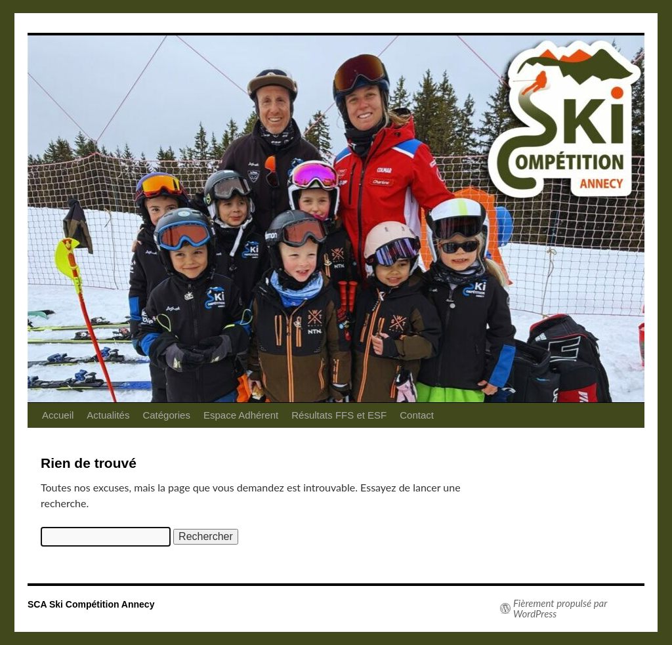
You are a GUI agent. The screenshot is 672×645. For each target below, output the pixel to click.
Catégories (166, 415)
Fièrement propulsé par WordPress (560, 608)
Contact (417, 415)
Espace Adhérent (240, 415)
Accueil (58, 415)
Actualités (108, 415)
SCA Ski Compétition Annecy (91, 604)
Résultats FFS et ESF (339, 415)
